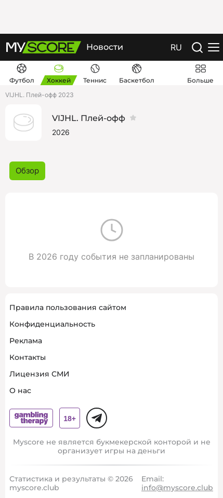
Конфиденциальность (52, 324)
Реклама (25, 340)
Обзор (27, 171)
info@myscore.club (177, 487)
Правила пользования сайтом (67, 307)
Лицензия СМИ (39, 374)
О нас (20, 390)
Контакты (27, 357)
